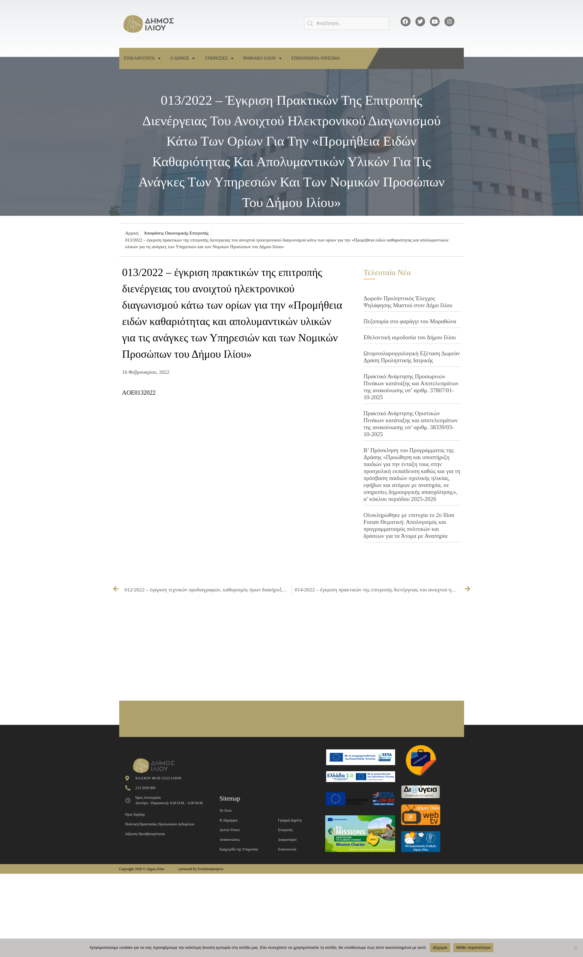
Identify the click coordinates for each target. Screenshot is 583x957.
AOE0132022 (139, 392)
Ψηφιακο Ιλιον (262, 58)
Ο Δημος (182, 58)
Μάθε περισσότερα (473, 947)
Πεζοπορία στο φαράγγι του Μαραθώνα (410, 321)
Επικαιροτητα (142, 58)
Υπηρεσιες (219, 58)
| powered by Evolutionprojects (200, 869)
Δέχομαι (440, 947)
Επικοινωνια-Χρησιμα (315, 58)
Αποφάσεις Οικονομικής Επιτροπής (176, 233)
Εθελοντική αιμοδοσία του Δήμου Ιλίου (410, 337)
